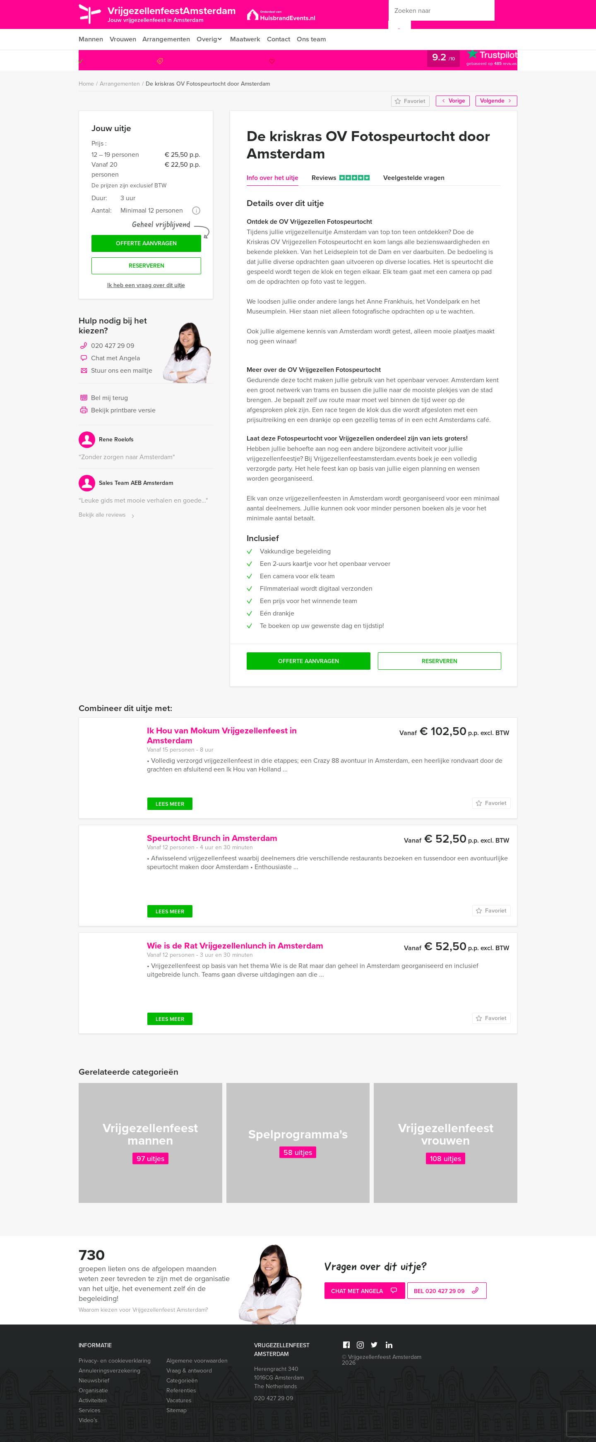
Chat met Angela (109, 360)
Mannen (91, 39)
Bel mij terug (103, 400)
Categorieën (182, 1380)
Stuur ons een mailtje (115, 373)
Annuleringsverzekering (109, 1370)
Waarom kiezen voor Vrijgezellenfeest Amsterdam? (143, 1309)
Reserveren (146, 267)
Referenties (181, 1390)
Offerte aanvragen (146, 244)
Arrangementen (168, 39)
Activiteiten (93, 1400)
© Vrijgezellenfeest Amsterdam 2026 (381, 1360)
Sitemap (176, 1410)
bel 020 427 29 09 (447, 1291)
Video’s (88, 1420)
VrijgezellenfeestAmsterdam (179, 13)
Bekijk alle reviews (107, 517)
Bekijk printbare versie (117, 412)
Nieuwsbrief (94, 1380)
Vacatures (179, 1400)
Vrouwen (124, 39)
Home (86, 83)
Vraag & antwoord (189, 1370)
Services (90, 1410)
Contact (284, 39)
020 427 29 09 (483, 60)
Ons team (318, 39)
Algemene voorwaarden (197, 1360)
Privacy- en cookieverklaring (115, 1360)
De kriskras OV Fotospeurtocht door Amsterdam (208, 83)
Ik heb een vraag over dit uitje (146, 287)
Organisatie (93, 1390)
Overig (209, 39)
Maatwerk (250, 39)
